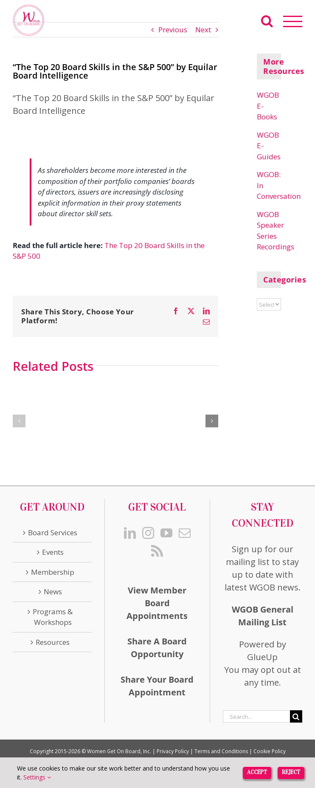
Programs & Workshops (53, 617)
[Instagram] (148, 533)
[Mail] (185, 533)
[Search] (296, 716)
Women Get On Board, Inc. (119, 751)
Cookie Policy (269, 751)
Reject (291, 772)
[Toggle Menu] (293, 21)
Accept (257, 772)
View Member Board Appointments (157, 603)
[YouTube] (166, 533)
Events (53, 552)
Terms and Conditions (221, 751)
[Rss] (157, 551)
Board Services (52, 532)
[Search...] (256, 716)
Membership (52, 572)
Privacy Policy (173, 751)
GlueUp (262, 657)
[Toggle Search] (267, 20)
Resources (53, 642)
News (53, 591)
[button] (19, 421)
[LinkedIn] (130, 533)
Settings (37, 777)
